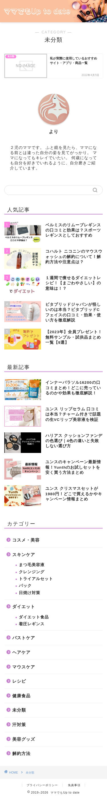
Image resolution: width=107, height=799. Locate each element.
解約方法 (21, 753)
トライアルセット (36, 579)
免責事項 (74, 785)
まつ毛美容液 (32, 565)
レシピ (19, 681)
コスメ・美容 (26, 540)
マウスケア (23, 666)
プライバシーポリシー (42, 785)
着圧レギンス (32, 624)
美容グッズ (23, 739)
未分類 (19, 710)
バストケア (23, 637)
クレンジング (32, 572)
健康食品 (21, 695)
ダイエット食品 (34, 617)
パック (25, 586)
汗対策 (19, 724)
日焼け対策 (29, 593)
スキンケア (23, 554)
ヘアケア (21, 652)
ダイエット (23, 606)
